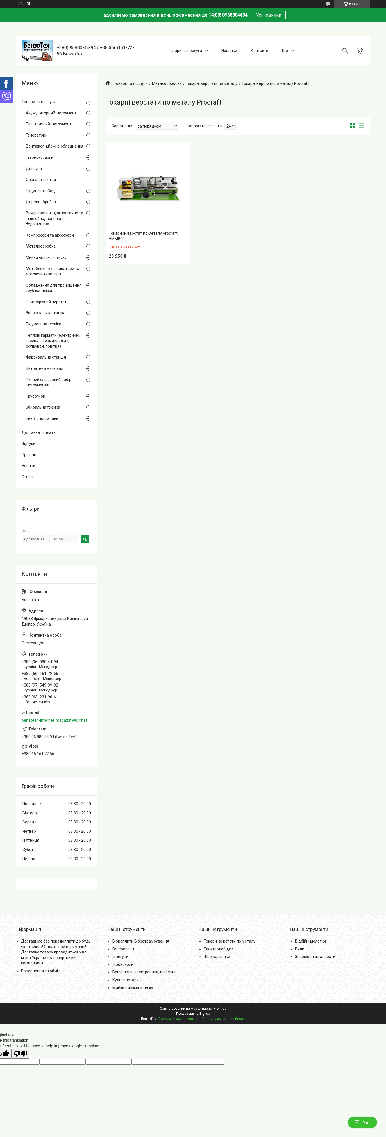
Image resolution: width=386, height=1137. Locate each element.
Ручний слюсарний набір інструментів (48, 382)
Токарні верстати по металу (211, 83)
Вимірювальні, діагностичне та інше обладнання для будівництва (54, 218)
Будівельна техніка (43, 324)
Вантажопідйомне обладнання (54, 146)
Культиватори (125, 980)
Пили (299, 949)
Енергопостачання (43, 418)
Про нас (29, 454)
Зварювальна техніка (45, 313)
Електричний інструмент (48, 124)
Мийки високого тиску (46, 257)
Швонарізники (217, 956)
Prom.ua (220, 1009)
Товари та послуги (185, 50)
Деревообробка (41, 202)
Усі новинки (268, 15)
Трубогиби (35, 396)
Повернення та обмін (40, 971)
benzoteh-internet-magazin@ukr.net (54, 720)
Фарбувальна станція (46, 357)
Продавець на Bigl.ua (193, 1014)
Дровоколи (122, 964)
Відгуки (28, 443)
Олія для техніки (41, 179)
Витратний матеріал (44, 368)
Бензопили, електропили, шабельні (145, 972)
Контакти (259, 50)
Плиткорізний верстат (46, 302)
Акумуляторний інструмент (51, 113)
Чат (362, 1122)
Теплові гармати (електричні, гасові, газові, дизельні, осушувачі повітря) (53, 340)
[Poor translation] (20, 1054)
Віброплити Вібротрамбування (140, 941)
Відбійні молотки (310, 941)
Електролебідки (218, 949)
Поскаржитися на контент (179, 1019)
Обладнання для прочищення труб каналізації (53, 288)
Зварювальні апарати (315, 956)
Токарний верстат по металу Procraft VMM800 (143, 236)
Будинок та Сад (40, 191)
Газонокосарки (39, 157)
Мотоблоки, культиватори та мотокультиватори (52, 271)
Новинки (229, 50)
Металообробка (167, 83)
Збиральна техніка (43, 407)
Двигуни (34, 168)
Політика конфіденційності (223, 1019)
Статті (27, 477)
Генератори (36, 135)
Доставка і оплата (39, 432)
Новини (28, 465)
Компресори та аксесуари (50, 235)
